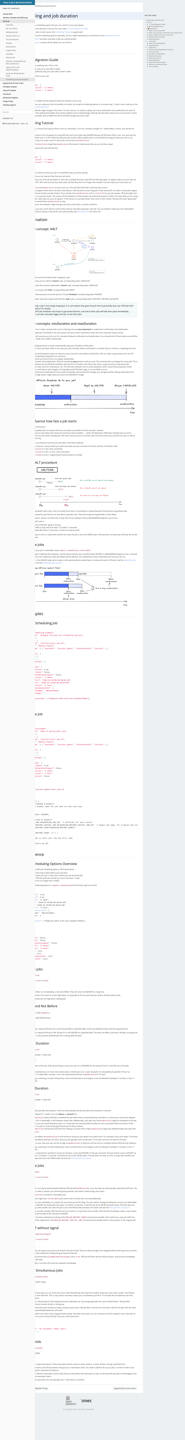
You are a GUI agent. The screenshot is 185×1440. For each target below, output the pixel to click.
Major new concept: (162, 28)
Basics (155, 19)
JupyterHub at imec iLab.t (13, 83)
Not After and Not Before (162, 53)
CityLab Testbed (9, 90)
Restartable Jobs (159, 38)
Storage (9, 43)
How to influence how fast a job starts (166, 34)
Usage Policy (8, 101)
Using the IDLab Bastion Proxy (15, 74)
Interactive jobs (159, 51)
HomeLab (7, 94)
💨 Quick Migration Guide (162, 22)
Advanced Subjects (10, 98)
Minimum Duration (160, 57)
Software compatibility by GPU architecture (16, 62)
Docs (39, 3)
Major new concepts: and (166, 31)
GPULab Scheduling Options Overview (166, 49)
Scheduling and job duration (17, 79)
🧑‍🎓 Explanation (158, 26)
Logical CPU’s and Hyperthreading (12, 68)
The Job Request (12, 39)
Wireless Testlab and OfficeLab (15, 18)
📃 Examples (157, 41)
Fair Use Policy (11, 28)
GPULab (6, 21)
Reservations (11, 47)
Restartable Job (159, 45)
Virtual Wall (7, 14)
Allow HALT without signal (162, 62)
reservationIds (159, 66)
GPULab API (10, 57)
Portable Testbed (10, 87)
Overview (9, 25)
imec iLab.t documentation (17, 2)
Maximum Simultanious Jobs (163, 64)
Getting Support (9, 105)
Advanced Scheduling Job (162, 43)
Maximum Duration (160, 55)
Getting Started (12, 32)
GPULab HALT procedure (162, 36)
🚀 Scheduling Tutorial (161, 24)
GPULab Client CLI (13, 36)
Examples (9, 54)
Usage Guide (11, 50)
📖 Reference (157, 47)
